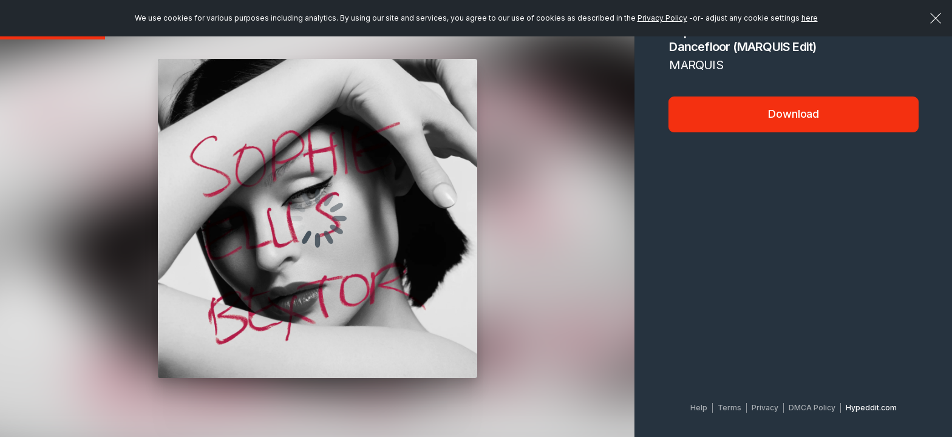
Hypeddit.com (871, 407)
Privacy (765, 407)
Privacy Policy (662, 17)
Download (793, 113)
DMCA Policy (812, 407)
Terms (729, 407)
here (809, 17)
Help (698, 407)
